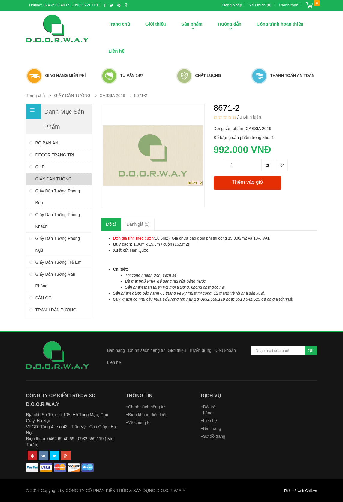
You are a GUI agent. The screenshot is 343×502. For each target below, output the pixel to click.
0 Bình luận (250, 116)
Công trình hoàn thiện (280, 23)
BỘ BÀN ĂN (46, 143)
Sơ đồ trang (214, 436)
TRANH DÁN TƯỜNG (56, 309)
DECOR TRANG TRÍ (54, 155)
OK (311, 350)
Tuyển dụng (200, 350)
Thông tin (139, 395)
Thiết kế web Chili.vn (300, 491)
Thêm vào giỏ (247, 182)
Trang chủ (119, 23)
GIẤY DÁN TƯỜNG (72, 95)
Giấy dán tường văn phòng (55, 280)
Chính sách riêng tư (146, 350)
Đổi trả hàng (209, 409)
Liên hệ (116, 50)
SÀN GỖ (43, 297)
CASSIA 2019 (112, 95)
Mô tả (111, 224)
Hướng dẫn (230, 23)
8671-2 (140, 95)
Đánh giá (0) (138, 224)
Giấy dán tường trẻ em (58, 262)
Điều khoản (225, 350)
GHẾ (39, 167)
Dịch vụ (211, 395)
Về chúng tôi (140, 422)
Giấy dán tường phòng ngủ (57, 244)
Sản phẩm (192, 23)
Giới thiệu (155, 23)
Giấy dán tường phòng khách (57, 220)
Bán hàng (116, 350)
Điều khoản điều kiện (148, 414)
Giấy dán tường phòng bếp (57, 197)
